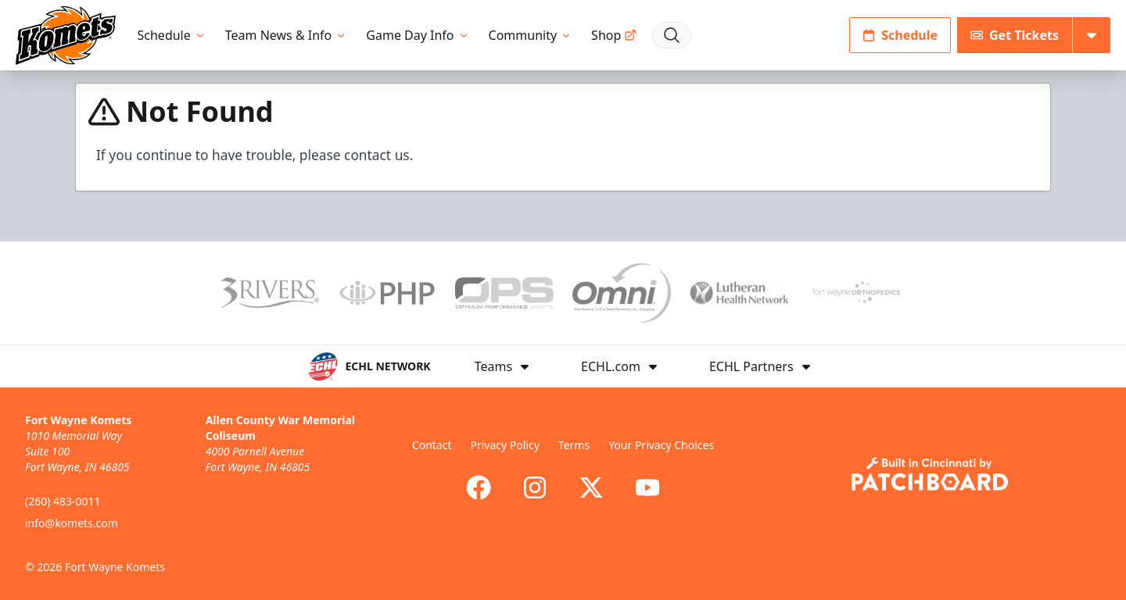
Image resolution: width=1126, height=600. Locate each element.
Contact (432, 445)
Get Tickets (1014, 35)
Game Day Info (417, 35)
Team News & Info (286, 35)
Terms (574, 445)
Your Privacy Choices (661, 445)
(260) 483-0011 (63, 501)
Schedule (172, 35)
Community (531, 35)
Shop (614, 35)
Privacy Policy (504, 445)
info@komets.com (71, 523)
